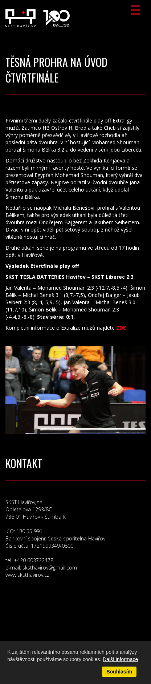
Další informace (120, 659)
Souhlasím (119, 672)
